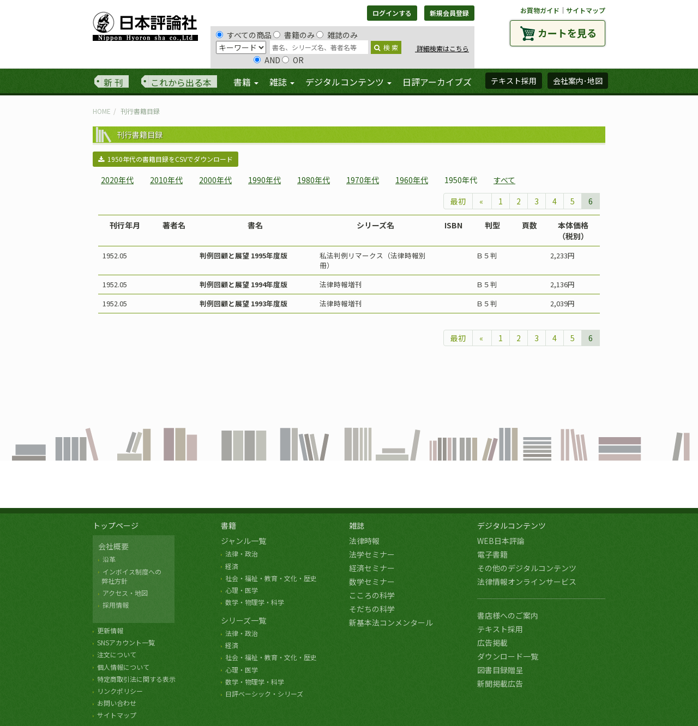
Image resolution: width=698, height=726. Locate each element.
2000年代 (215, 179)
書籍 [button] (245, 81)
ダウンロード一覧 (507, 656)
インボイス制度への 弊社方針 (129, 576)
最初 (458, 201)
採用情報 (116, 604)
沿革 (109, 559)
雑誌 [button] (281, 81)
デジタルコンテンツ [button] (348, 81)
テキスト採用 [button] (514, 80)
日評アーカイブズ (437, 81)
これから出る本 (181, 82)
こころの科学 (372, 595)
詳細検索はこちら (442, 48)
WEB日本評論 (501, 540)
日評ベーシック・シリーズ (264, 693)
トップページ (116, 525)
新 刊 (113, 82)
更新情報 (110, 630)
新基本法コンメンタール (391, 622)
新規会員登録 (449, 12)
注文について (116, 654)
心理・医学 (241, 590)
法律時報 (364, 540)
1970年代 (362, 179)
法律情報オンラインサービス (526, 581)
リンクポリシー (120, 690)
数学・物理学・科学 (254, 602)
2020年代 (117, 179)
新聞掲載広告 (500, 683)
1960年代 (411, 179)
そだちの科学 (372, 608)
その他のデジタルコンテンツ (526, 567)
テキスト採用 (500, 629)
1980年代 (313, 179)
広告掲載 (492, 642)
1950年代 (460, 179)
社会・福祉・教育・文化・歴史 (271, 578)
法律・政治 (241, 553)
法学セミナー (372, 554)
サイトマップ (585, 10)
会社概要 (113, 546)
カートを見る (567, 33)
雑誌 (356, 525)
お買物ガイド (539, 10)
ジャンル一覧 (243, 540)
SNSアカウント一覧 (126, 642)
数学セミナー (372, 581)
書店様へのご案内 (507, 615)
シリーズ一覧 (243, 620)
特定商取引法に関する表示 (136, 678)
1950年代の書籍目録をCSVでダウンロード (165, 159)
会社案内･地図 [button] (578, 80)
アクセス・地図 (125, 592)
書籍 (228, 525)
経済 (231, 566)
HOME (102, 111)
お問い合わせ (116, 702)
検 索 (386, 47)
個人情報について (123, 666)
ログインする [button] (392, 12)
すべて (504, 179)
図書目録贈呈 (500, 669)
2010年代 (166, 179)
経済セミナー (372, 567)
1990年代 (264, 179)
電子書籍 (492, 554)
